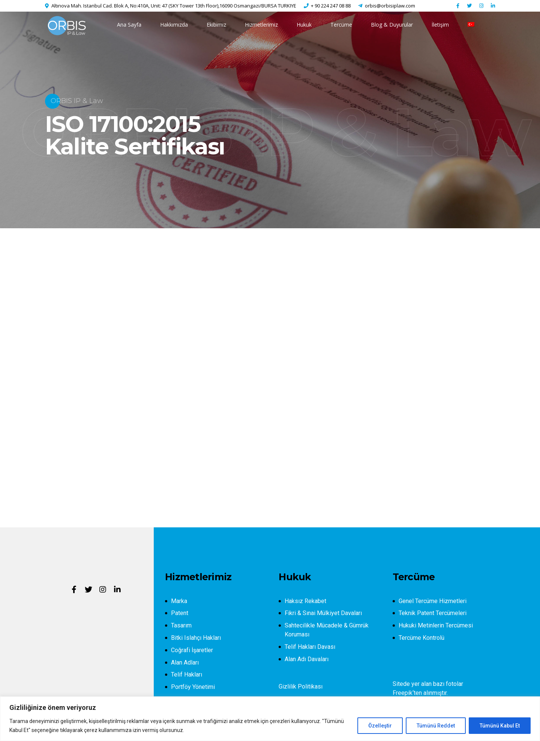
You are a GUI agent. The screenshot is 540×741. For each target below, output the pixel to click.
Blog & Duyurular (392, 24)
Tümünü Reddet (436, 726)
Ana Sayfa (129, 24)
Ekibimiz (216, 24)
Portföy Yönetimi (193, 686)
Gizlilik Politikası (300, 686)
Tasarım (181, 625)
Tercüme (341, 24)
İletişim (440, 24)
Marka (179, 601)
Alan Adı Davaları (306, 659)
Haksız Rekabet (305, 601)
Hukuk (304, 24)
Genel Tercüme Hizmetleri (432, 601)
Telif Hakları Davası (310, 646)
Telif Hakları (186, 674)
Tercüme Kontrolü (421, 637)
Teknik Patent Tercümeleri (432, 613)
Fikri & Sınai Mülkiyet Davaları (323, 613)
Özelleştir (380, 726)
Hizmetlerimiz (261, 24)
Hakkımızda (174, 24)
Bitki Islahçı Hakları (196, 637)
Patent (179, 613)
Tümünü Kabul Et (500, 726)
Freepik (402, 692)
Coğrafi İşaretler (192, 650)
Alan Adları (185, 662)
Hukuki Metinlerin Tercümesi (436, 625)
